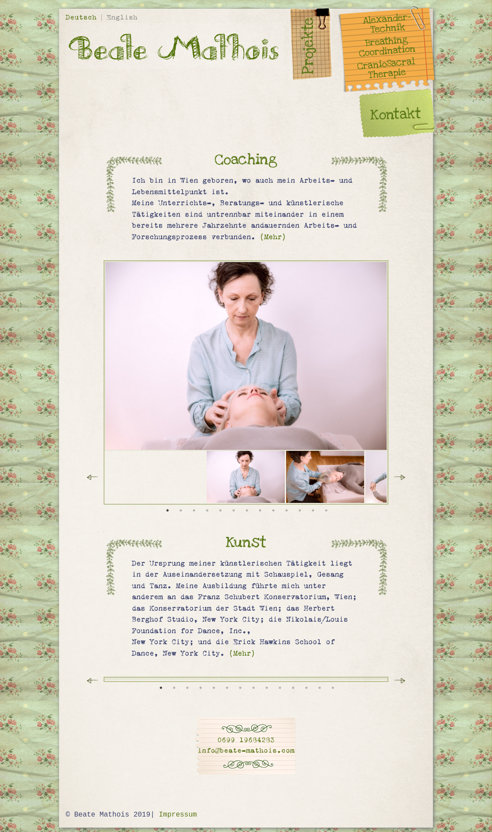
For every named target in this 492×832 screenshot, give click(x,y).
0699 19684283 (246, 740)
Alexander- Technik (386, 23)
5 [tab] (220, 510)
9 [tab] (273, 510)
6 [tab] (233, 510)
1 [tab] (167, 510)
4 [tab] (207, 510)
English (122, 17)
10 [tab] (286, 510)
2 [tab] (180, 510)
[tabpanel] (246, 477)
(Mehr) (273, 236)
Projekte (308, 45)
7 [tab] (246, 510)
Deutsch (83, 17)
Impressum (178, 815)
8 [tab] (260, 510)
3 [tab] (194, 510)
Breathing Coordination (387, 47)
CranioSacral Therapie (386, 69)
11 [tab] (299, 510)
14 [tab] (332, 687)
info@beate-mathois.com (246, 750)
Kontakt (395, 114)
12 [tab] (313, 510)
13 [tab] (326, 510)
